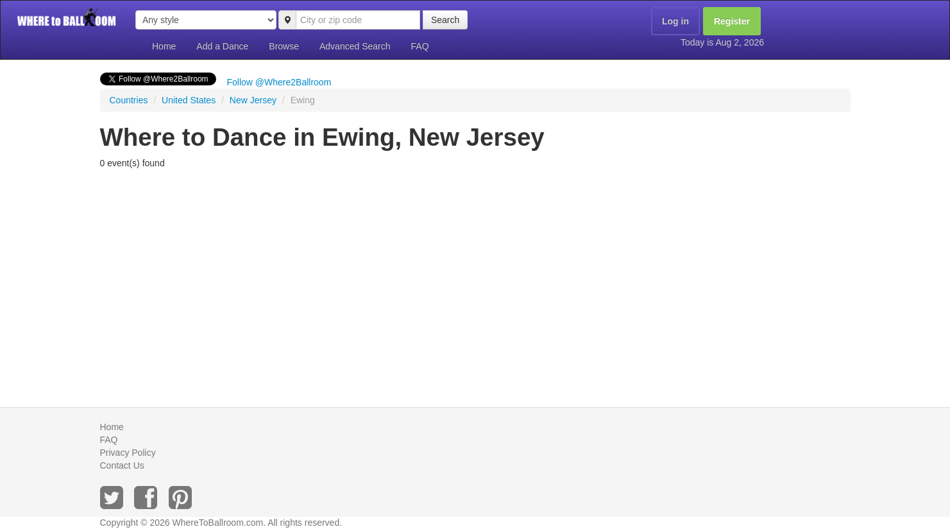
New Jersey (253, 100)
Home (164, 46)
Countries (129, 100)
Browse (284, 46)
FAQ (420, 46)
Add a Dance (222, 46)
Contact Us (122, 465)
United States (189, 100)
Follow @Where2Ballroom (279, 82)
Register (732, 21)
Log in (675, 21)
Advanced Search (355, 46)
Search (445, 20)
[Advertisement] (475, 272)
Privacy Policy (128, 452)
